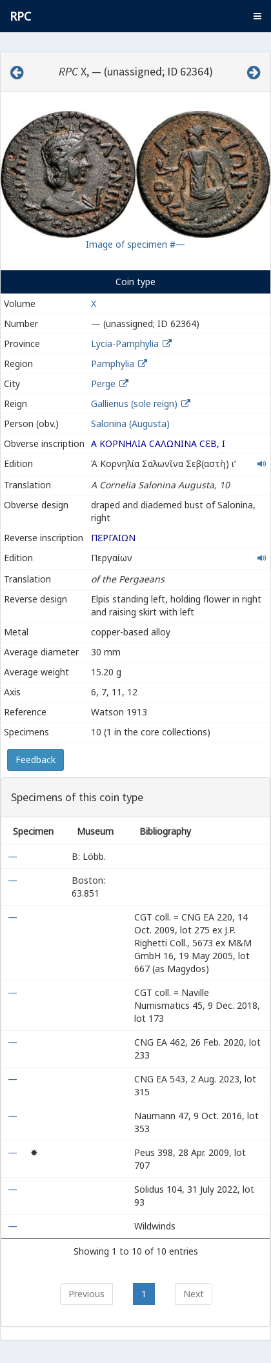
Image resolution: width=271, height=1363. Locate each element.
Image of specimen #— (135, 244)
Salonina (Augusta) (130, 423)
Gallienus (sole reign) (134, 403)
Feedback (35, 759)
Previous (86, 1294)
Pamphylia (112, 363)
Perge (103, 383)
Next (193, 1294)
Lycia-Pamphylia (125, 343)
